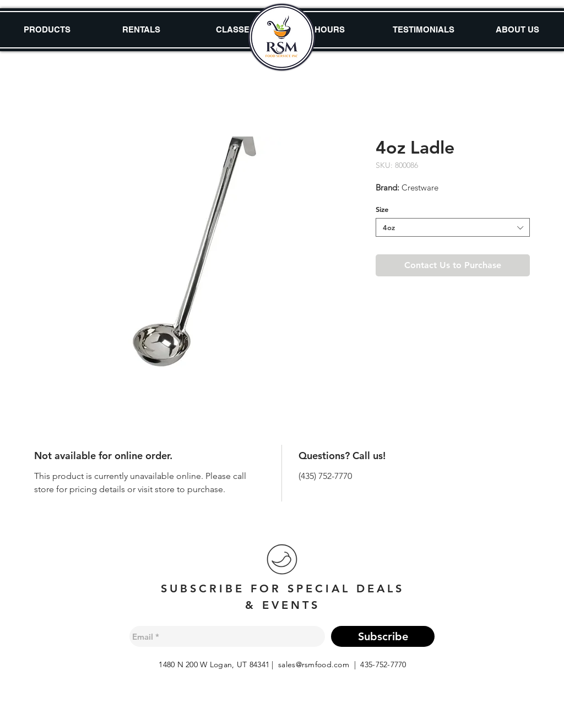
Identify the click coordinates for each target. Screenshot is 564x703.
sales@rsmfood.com (313, 664)
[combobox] (453, 227)
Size (382, 209)
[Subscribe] (383, 636)
